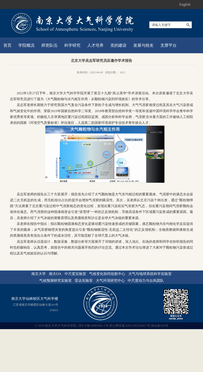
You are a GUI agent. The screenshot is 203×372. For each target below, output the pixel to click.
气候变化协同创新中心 (107, 274)
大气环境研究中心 (110, 280)
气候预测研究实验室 (55, 280)
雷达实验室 (84, 280)
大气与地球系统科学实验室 (150, 274)
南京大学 (38, 274)
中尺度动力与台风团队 (146, 280)
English (184, 4)
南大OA (55, 274)
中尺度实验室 (75, 274)
